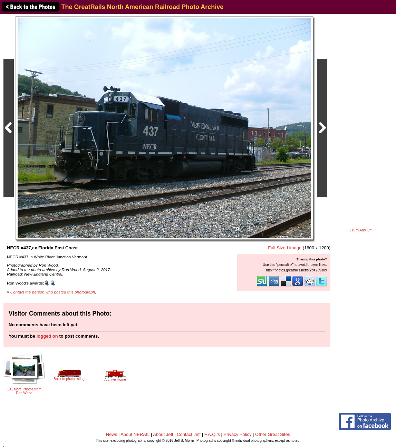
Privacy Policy (238, 434)
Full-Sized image (284, 247)
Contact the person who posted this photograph (52, 292)
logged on (47, 336)
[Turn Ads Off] (361, 230)
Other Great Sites (272, 434)
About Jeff (163, 434)
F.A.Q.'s (212, 434)
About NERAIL (134, 434)
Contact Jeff (189, 434)
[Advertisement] (361, 121)
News (111, 434)
